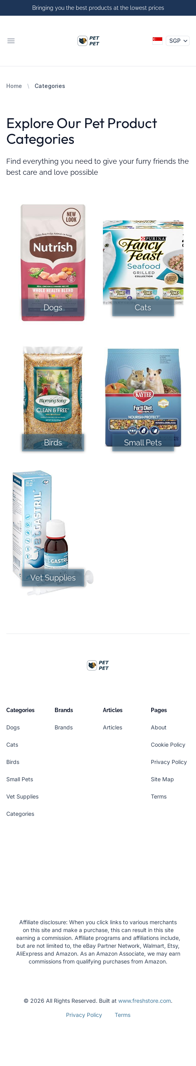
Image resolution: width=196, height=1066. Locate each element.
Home (14, 85)
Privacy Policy (169, 761)
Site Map (162, 779)
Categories (20, 813)
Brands (64, 727)
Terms (159, 796)
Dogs (13, 727)
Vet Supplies (22, 796)
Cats (12, 744)
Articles (112, 727)
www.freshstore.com (144, 1000)
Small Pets (19, 779)
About (159, 727)
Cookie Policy (168, 744)
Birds (12, 761)
